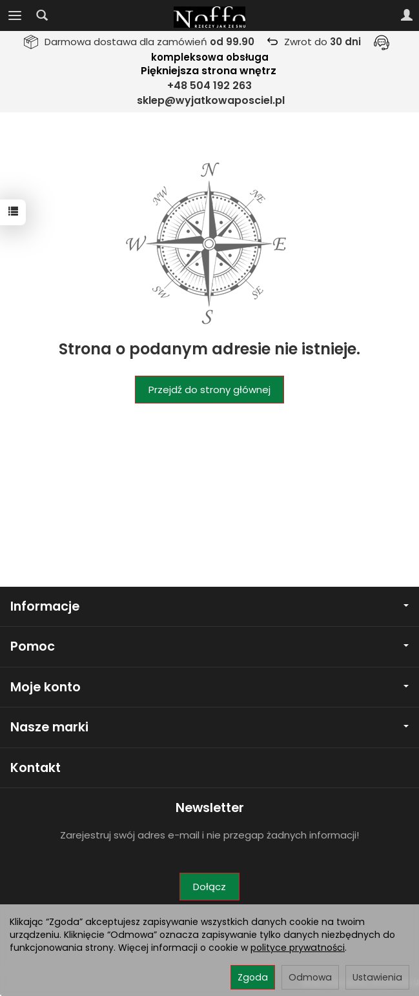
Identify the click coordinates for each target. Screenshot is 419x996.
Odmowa (310, 977)
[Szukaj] (42, 15)
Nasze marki (209, 727)
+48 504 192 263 (209, 85)
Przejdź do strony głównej (209, 389)
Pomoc (209, 646)
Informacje (209, 606)
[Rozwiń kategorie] (15, 15)
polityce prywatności (297, 947)
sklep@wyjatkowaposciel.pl (211, 100)
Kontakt (35, 768)
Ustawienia (377, 977)
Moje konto (209, 687)
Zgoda (253, 977)
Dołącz (209, 886)
